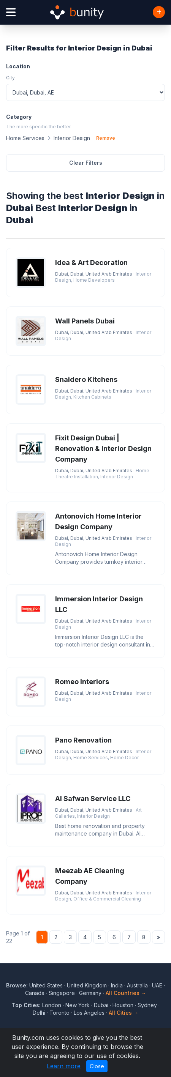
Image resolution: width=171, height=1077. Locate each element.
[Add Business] (159, 12)
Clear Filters (85, 162)
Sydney (147, 1005)
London (51, 1005)
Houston (122, 1005)
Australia (137, 985)
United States (46, 985)
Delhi (39, 1012)
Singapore (62, 993)
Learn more (64, 1066)
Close (97, 1066)
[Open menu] (11, 12)
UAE (157, 985)
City (10, 77)
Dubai (101, 1005)
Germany (90, 993)
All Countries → (126, 993)
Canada (34, 993)
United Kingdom (87, 985)
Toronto (59, 1012)
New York (77, 1005)
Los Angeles (89, 1012)
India (117, 985)
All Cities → (124, 1012)
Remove (105, 138)
